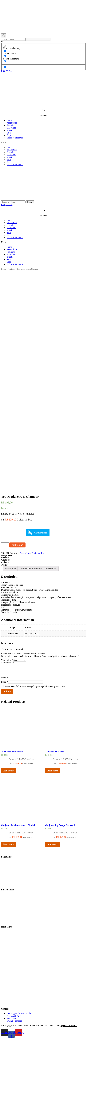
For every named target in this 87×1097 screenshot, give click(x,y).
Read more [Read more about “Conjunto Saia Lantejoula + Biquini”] (8, 902)
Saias (9, 133)
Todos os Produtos (15, 138)
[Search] (30, 201)
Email (4, 740)
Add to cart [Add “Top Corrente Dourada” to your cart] (8, 829)
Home (9, 120)
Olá (43, 110)
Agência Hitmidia (69, 1083)
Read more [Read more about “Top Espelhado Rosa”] (52, 829)
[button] (43, 142)
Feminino (11, 125)
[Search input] (13, 39)
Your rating (7, 718)
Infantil (10, 130)
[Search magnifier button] (3, 35)
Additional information (31, 627)
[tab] (10, 626)
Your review (7, 721)
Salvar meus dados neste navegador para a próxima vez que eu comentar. (36, 744)
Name (4, 736)
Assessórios (12, 123)
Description (10, 627)
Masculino (11, 128)
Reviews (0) (50, 627)
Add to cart (17, 603)
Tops (9, 135)
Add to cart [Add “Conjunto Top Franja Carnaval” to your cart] (52, 902)
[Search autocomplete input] (38, 39)
